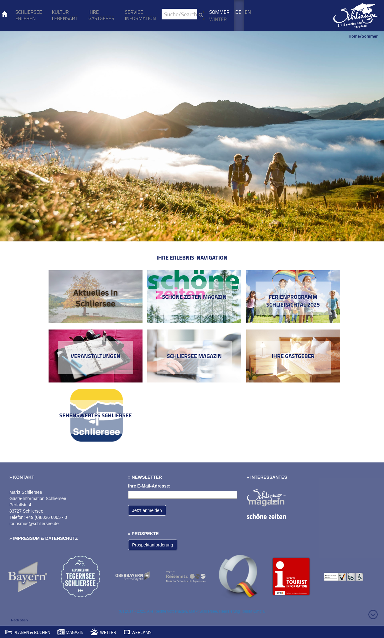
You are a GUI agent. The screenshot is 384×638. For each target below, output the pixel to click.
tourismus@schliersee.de (34, 523)
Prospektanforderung (152, 544)
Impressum (26, 538)
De (238, 12)
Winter (218, 19)
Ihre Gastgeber (101, 15)
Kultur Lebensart (64, 15)
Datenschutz (61, 538)
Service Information (140, 15)
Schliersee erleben (28, 15)
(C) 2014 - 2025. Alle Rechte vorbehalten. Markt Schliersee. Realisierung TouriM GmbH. (192, 611)
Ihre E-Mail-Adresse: (149, 485)
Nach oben (19, 620)
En (248, 12)
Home (354, 36)
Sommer (219, 12)
